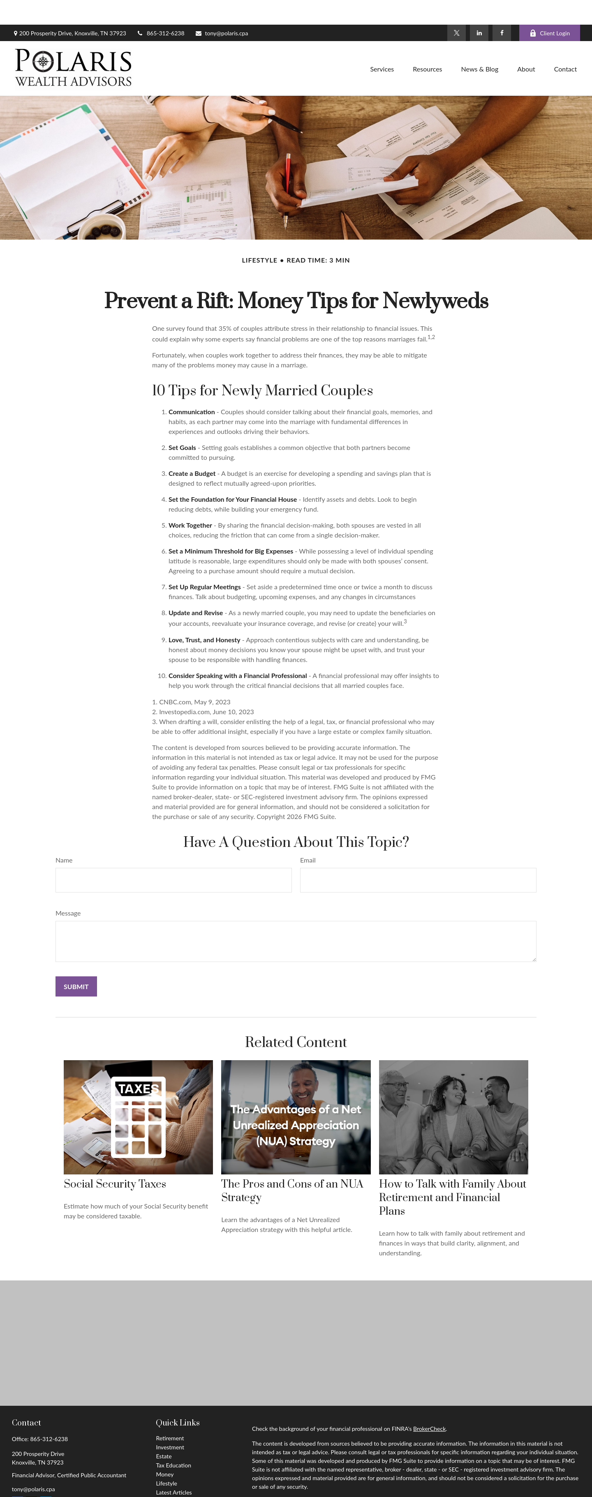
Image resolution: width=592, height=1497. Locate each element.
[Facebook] (502, 8)
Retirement (170, 1413)
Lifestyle (166, 1458)
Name (64, 835)
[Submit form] (76, 962)
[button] (382, 43)
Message (68, 888)
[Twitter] (456, 8)
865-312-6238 (160, 8)
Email (308, 835)
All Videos (168, 1476)
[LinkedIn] (479, 8)
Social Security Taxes (115, 1160)
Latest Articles (174, 1467)
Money (164, 1449)
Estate (163, 1431)
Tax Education (173, 1440)
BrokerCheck (429, 1403)
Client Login (550, 8)
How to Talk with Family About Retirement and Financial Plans (452, 1173)
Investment (170, 1422)
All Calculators (174, 1485)
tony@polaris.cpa (221, 8)
